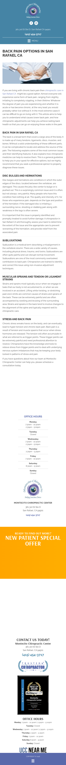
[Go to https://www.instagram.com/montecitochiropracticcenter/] (36, 23)
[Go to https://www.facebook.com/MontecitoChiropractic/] (31, 23)
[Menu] (33, 761)
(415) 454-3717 (33, 34)
